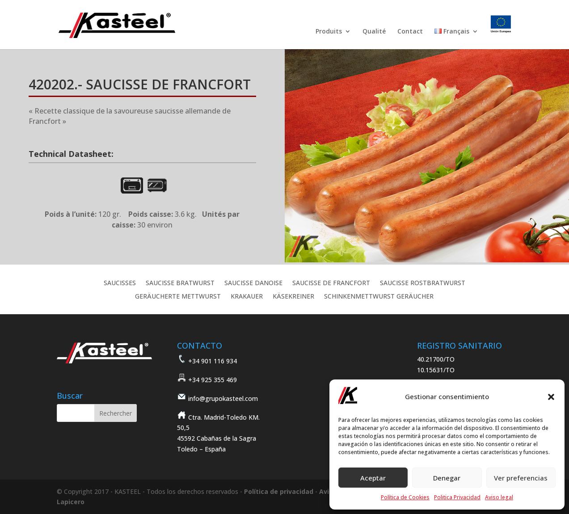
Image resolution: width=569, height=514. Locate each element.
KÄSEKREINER (293, 296)
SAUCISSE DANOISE (253, 283)
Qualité (374, 31)
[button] (551, 396)
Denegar (446, 477)
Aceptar (373, 477)
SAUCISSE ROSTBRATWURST (422, 283)
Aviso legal (499, 497)
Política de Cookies (405, 497)
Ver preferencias (521, 477)
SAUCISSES (120, 283)
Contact (410, 31)
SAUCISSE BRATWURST (180, 283)
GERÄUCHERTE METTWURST (178, 296)
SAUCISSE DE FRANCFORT (331, 283)
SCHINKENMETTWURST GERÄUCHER (379, 296)
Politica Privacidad (457, 497)
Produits (329, 31)
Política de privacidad (278, 491)
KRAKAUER (247, 296)
